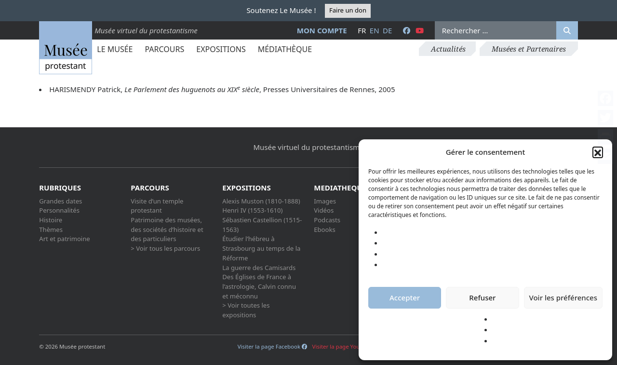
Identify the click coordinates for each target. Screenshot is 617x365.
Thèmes (51, 229)
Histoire (50, 220)
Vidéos (324, 210)
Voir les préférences (563, 297)
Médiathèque (285, 49)
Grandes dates (60, 201)
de (387, 30)
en (374, 30)
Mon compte (322, 30)
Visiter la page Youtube (346, 346)
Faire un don (347, 10)
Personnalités (59, 210)
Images (325, 201)
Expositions (220, 49)
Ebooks (324, 229)
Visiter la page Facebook (272, 346)
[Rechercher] (567, 30)
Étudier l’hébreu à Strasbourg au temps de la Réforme (261, 248)
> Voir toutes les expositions (245, 310)
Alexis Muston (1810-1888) (261, 201)
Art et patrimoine (64, 238)
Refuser (482, 297)
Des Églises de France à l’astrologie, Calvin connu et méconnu (259, 286)
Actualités (448, 49)
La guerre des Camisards (258, 267)
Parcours (164, 49)
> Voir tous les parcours (165, 248)
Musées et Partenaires (529, 49)
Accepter (404, 297)
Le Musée (115, 49)
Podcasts (327, 220)
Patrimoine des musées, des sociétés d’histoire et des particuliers (167, 229)
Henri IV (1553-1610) (252, 210)
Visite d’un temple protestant (157, 206)
